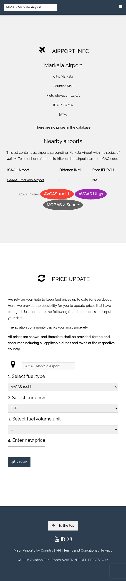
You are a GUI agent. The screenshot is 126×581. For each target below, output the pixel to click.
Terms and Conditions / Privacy (87, 550)
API (58, 550)
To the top (63, 525)
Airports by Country (38, 550)
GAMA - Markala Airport (25, 180)
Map (17, 550)
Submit (19, 462)
